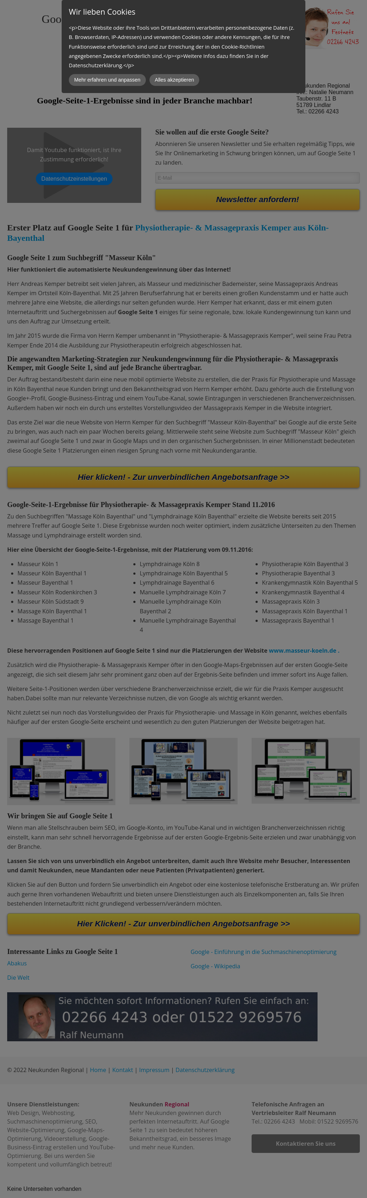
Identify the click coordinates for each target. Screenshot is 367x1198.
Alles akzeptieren (174, 80)
